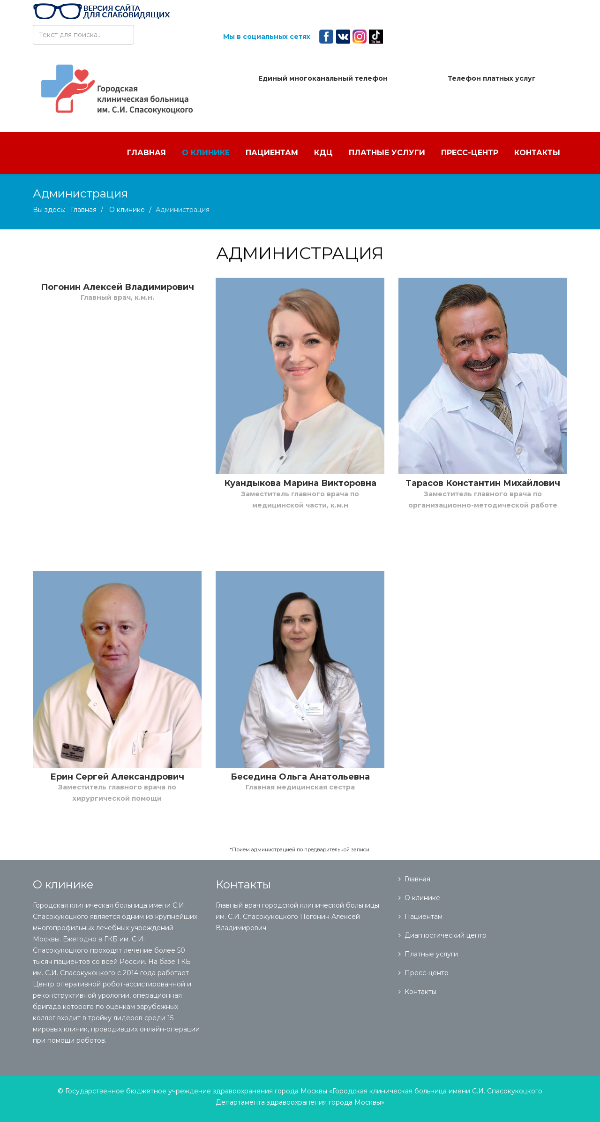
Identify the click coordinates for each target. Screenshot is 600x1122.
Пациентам (272, 152)
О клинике (206, 152)
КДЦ (323, 152)
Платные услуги (387, 152)
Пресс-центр (469, 152)
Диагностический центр (446, 935)
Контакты (537, 152)
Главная (146, 152)
